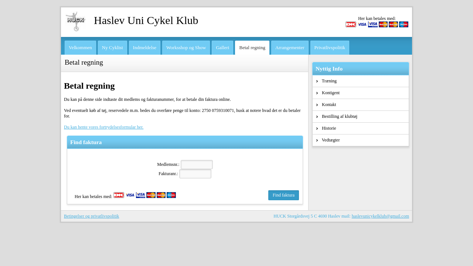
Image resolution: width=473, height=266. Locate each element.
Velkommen (80, 47)
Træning (326, 80)
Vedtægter (328, 140)
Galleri (222, 47)
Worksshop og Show (186, 47)
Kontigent (328, 92)
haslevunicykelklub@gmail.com (380, 216)
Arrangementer (289, 47)
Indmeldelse (145, 47)
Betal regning (252, 47)
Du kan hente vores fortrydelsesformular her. (103, 127)
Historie (326, 128)
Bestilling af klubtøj (336, 116)
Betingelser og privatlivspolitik (91, 216)
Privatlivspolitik (330, 47)
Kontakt (326, 104)
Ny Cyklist (112, 47)
